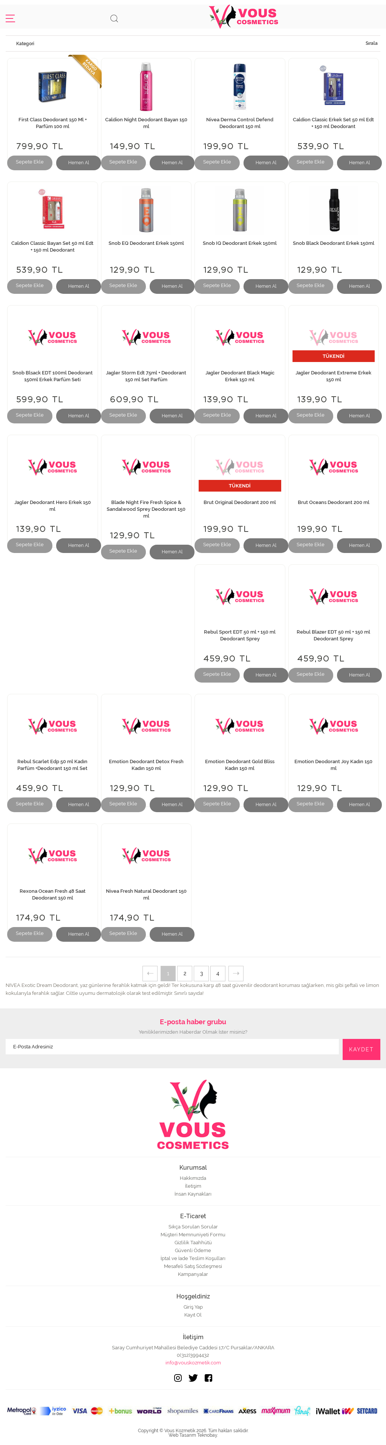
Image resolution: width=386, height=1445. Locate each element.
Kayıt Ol (193, 1315)
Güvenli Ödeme (193, 1250)
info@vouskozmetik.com (193, 1363)
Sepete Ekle (30, 162)
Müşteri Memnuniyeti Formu (193, 1234)
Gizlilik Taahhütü (193, 1242)
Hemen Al (78, 162)
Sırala (372, 43)
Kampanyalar (193, 1274)
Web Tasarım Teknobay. (193, 1435)
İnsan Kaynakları (193, 1194)
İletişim (193, 1186)
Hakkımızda (193, 1178)
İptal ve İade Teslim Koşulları (193, 1258)
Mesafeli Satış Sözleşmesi (193, 1266)
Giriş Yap (193, 1307)
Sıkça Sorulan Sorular (193, 1227)
